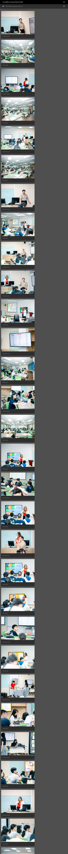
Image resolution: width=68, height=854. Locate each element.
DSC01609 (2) (6, 35)
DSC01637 (5, 782)
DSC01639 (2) (40, 809)
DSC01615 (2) (40, 173)
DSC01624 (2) (40, 395)
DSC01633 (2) (40, 643)
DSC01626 (5, 478)
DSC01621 (5, 339)
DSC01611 (39, 90)
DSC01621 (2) (40, 312)
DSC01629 (5, 561)
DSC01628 (5, 533)
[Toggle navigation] (64, 2)
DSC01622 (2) (40, 339)
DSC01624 (5, 422)
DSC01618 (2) (6, 256)
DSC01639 (5, 837)
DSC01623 (5, 395)
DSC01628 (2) (40, 505)
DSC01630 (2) (40, 561)
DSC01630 (5, 588)
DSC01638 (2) (40, 782)
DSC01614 (5, 173)
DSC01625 (5, 450)
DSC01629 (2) (40, 533)
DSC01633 (5, 671)
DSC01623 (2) (40, 367)
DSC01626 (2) (40, 450)
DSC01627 (5, 505)
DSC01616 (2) (40, 201)
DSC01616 (5, 229)
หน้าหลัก (3, 6)
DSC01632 (5, 643)
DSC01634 (5, 699)
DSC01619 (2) (6, 284)
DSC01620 (5, 312)
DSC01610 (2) (6, 63)
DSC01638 (5, 809)
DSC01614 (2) (40, 146)
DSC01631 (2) (40, 588)
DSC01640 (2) (40, 837)
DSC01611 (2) (6, 90)
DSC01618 (39, 256)
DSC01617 (39, 229)
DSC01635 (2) (40, 699)
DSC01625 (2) (40, 422)
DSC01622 (5, 367)
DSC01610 (39, 63)
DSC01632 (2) (40, 616)
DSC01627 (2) (40, 478)
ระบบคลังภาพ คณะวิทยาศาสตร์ (12, 2)
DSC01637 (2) (40, 754)
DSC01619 (39, 284)
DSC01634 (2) (40, 671)
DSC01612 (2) (6, 118)
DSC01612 (39, 118)
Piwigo (37, 851)
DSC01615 (5, 201)
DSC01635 (5, 726)
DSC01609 (39, 35)
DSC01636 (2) (40, 726)
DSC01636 (5, 754)
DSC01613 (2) (6, 146)
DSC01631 (5, 616)
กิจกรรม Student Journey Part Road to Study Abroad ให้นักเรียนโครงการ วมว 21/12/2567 (15, 6)
